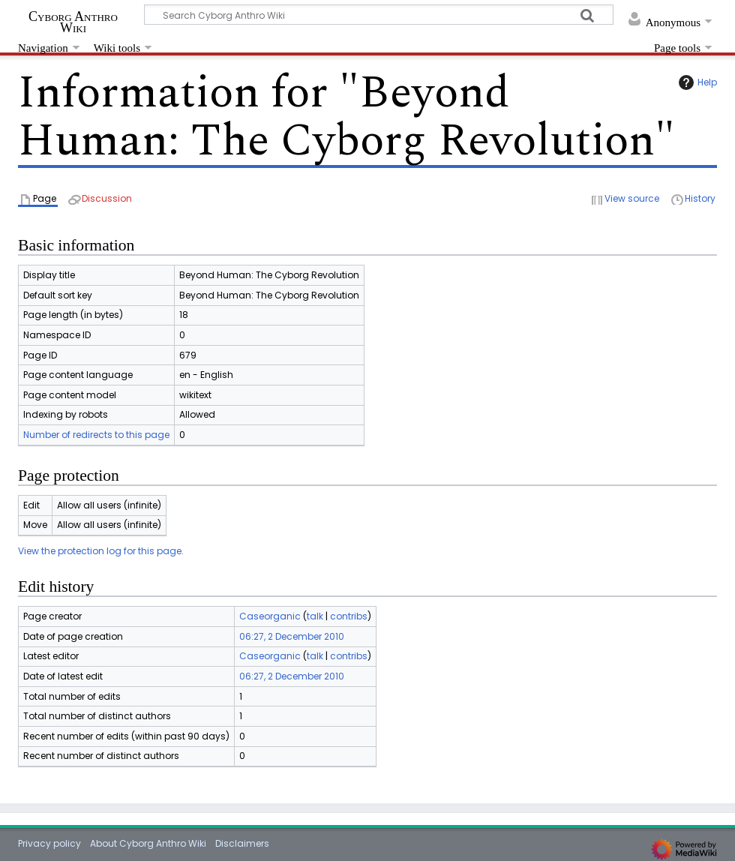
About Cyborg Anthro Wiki (148, 843)
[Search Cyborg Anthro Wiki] (379, 14)
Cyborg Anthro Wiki (73, 21)
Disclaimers (242, 843)
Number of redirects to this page (96, 434)
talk (315, 616)
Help (696, 82)
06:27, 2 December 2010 (291, 636)
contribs (349, 616)
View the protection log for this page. (101, 550)
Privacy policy (49, 843)
